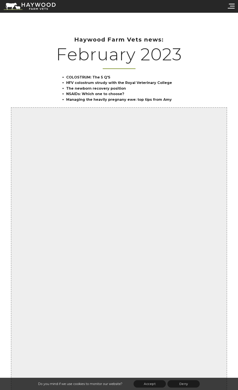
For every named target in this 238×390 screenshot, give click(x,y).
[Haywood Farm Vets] (29, 6)
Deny (183, 384)
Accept (150, 384)
